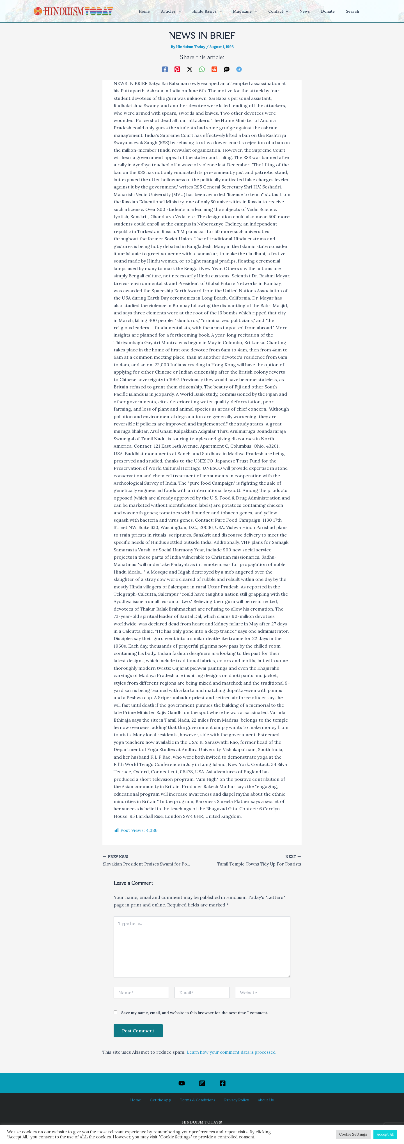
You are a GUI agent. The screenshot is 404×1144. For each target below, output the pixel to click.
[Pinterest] (177, 69)
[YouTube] (181, 1083)
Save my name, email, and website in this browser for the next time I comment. (194, 1013)
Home (142, 1099)
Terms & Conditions (197, 1099)
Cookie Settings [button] (353, 1134)
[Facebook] (165, 69)
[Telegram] (239, 69)
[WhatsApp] (202, 69)
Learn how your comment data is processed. (235, 1052)
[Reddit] (214, 69)
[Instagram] (202, 1083)
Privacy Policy (233, 1099)
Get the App (163, 1099)
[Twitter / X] (189, 69)
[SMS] (226, 69)
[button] (200, 11)
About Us (259, 1099)
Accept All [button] (385, 1134)
